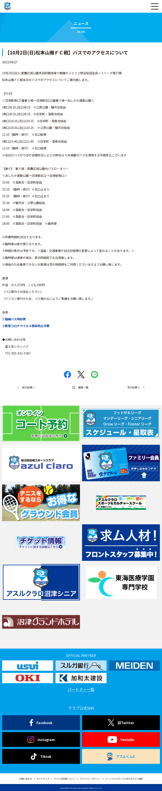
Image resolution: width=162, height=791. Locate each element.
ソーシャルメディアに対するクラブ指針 (124, 778)
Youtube (121, 739)
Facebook (41, 722)
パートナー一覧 (81, 689)
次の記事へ (133, 387)
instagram (41, 739)
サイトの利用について (64, 778)
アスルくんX (121, 756)
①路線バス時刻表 (14, 319)
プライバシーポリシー (90, 778)
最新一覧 (83, 387)
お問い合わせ (25, 778)
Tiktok (41, 756)
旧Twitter (121, 722)
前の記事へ (28, 387)
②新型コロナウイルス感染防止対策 (25, 326)
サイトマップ (42, 778)
